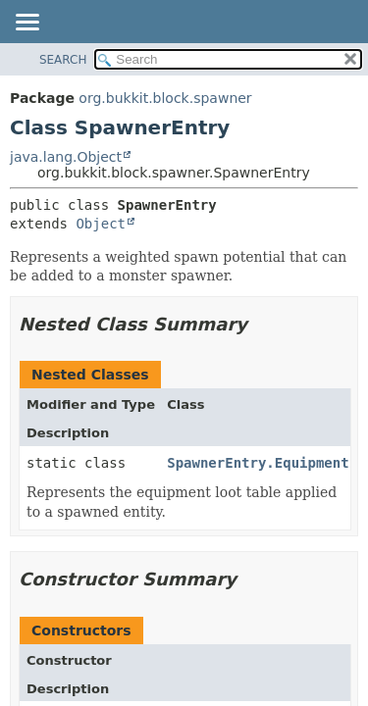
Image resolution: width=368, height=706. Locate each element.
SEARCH (63, 60)
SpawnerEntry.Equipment (257, 463)
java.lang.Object (66, 157)
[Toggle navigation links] (26, 23)
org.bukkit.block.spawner (165, 98)
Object (101, 223)
